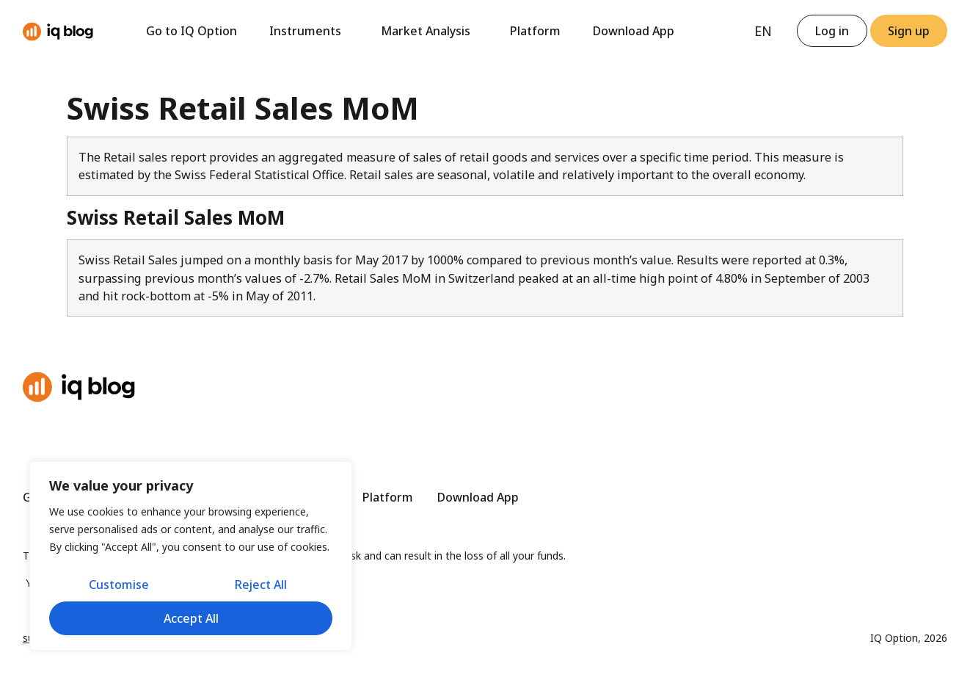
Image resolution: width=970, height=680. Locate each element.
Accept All (191, 618)
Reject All (261, 584)
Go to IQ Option (191, 31)
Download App (633, 31)
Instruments (309, 31)
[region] (190, 556)
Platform (535, 31)
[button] (908, 31)
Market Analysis (429, 31)
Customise (119, 584)
